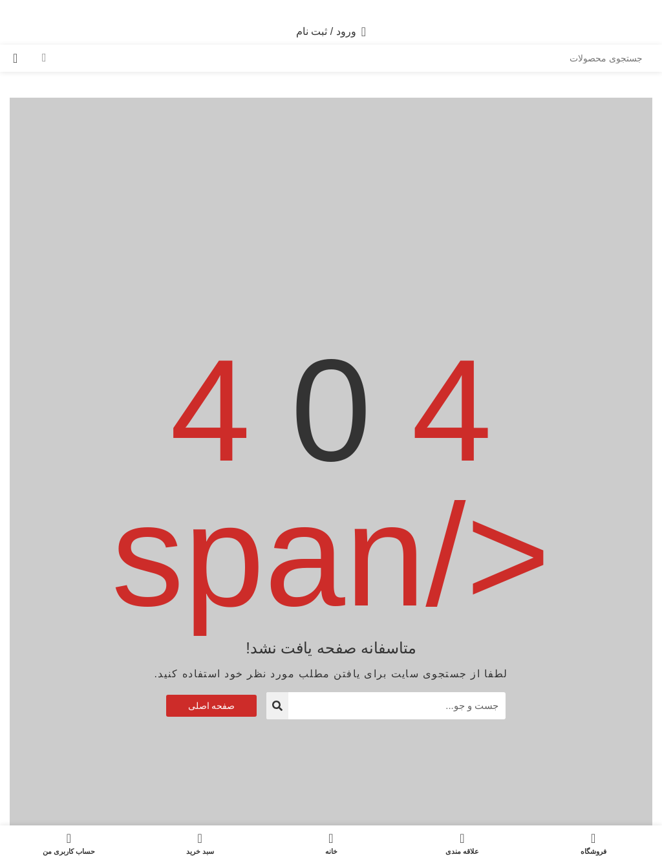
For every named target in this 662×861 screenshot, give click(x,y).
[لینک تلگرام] (315, 9)
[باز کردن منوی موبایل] (632, 32)
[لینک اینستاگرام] (346, 9)
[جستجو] (341, 58)
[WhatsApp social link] (331, 9)
